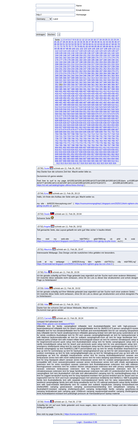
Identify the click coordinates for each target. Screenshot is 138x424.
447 (117, 96)
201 (93, 62)
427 (101, 93)
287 (117, 73)
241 (60, 69)
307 (68, 78)
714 (97, 134)
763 (101, 141)
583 (85, 116)
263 (85, 71)
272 (56, 73)
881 (60, 159)
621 (109, 120)
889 (93, 159)
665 (93, 127)
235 (101, 67)
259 (68, 71)
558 (113, 111)
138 (97, 53)
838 (80, 152)
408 (88, 91)
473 (93, 100)
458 (97, 98)
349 (109, 82)
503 (85, 105)
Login (79, 422)
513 (60, 107)
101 (77, 49)
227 (68, 67)
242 (64, 69)
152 (88, 55)
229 (76, 67)
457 (93, 98)
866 (64, 156)
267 (101, 71)
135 (85, 53)
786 (64, 145)
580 (73, 116)
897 (60, 161)
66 (107, 44)
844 (105, 152)
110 (113, 49)
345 (93, 82)
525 (109, 107)
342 (80, 82)
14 (89, 40)
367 (117, 84)
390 (80, 89)
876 (105, 156)
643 (68, 125)
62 (95, 44)
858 (97, 154)
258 (64, 71)
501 (76, 105)
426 (97, 93)
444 (105, 96)
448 (56, 98)
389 (76, 89)
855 (85, 154)
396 (105, 89)
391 (85, 89)
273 (60, 73)
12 (83, 40)
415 (117, 91)
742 (80, 138)
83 (90, 46)
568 (88, 114)
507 (101, 105)
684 (105, 129)
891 (101, 159)
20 (106, 40)
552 (88, 111)
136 (88, 53)
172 (105, 58)
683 (101, 129)
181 (76, 60)
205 (109, 62)
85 (95, 46)
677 (76, 129)
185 (93, 60)
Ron (46, 272)
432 (56, 96)
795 (101, 145)
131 (68, 53)
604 (105, 118)
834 (64, 152)
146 (64, 55)
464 (56, 100)
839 (85, 152)
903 (85, 161)
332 (105, 80)
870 (80, 156)
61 (92, 44)
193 (60, 62)
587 (101, 116)
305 (60, 78)
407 (85, 91)
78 (75, 46)
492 (105, 102)
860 (105, 154)
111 (117, 49)
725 (76, 136)
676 (73, 129)
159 (117, 55)
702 (113, 132)
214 (80, 64)
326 (80, 80)
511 (117, 105)
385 (60, 89)
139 (101, 53)
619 (101, 120)
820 (73, 150)
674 (64, 129)
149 (76, 55)
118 (80, 51)
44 (110, 42)
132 (73, 53)
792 (88, 145)
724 (73, 136)
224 (56, 67)
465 (60, 100)
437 (76, 96)
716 (105, 134)
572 (105, 114)
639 (117, 123)
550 (80, 111)
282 (97, 73)
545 (60, 111)
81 (84, 46)
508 (105, 105)
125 (109, 51)
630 (80, 123)
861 (109, 154)
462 (113, 98)
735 (117, 136)
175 (117, 58)
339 (68, 82)
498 (64, 105)
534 (80, 109)
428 (105, 93)
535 (85, 109)
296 (88, 76)
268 (105, 71)
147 (68, 55)
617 (93, 120)
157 (109, 55)
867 (68, 156)
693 (76, 132)
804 (73, 147)
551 (85, 111)
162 (64, 58)
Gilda (46, 288)
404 (73, 91)
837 (76, 152)
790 (80, 145)
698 (97, 132)
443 (101, 96)
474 (97, 100)
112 (56, 51)
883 (68, 159)
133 (76, 53)
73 (61, 46)
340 (73, 82)
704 (56, 134)
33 (78, 42)
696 (88, 132)
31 (72, 42)
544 (56, 111)
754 (64, 141)
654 (113, 125)
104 (89, 49)
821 (76, 150)
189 (109, 60)
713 (93, 134)
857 (93, 154)
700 (105, 132)
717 (109, 134)
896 (56, 161)
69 (116, 44)
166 (80, 58)
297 (93, 76)
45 (113, 42)
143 (117, 53)
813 (109, 147)
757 (76, 141)
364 (105, 84)
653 (109, 125)
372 (73, 87)
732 (105, 136)
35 (84, 42)
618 (97, 120)
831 (117, 150)
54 (72, 44)
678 (80, 129)
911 (117, 161)
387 (68, 89)
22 (112, 40)
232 (88, 67)
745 (93, 138)
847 (117, 152)
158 (113, 55)
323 (68, 80)
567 (85, 114)
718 (113, 134)
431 (117, 93)
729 (93, 136)
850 (64, 154)
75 (67, 46)
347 (101, 82)
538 (97, 109)
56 (78, 44)
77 (72, 46)
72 (58, 46)
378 (97, 87)
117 (76, 51)
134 (80, 53)
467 (68, 100)
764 (105, 141)
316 (105, 78)
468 (73, 100)
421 (76, 93)
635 (101, 123)
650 (97, 125)
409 (93, 91)
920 (90, 163)
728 (88, 136)
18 (100, 40)
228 (73, 67)
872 (88, 156)
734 (113, 136)
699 (101, 132)
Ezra (46, 193)
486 (80, 102)
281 (93, 73)
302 (113, 76)
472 (88, 100)
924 (106, 163)
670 (113, 127)
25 (55, 42)
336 (56, 82)
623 (117, 120)
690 (64, 132)
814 (113, 147)
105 (93, 49)
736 (56, 138)
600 (88, 118)
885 (76, 159)
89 (107, 46)
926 (114, 163)
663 (85, 127)
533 (76, 109)
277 (76, 73)
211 (68, 64)
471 (85, 100)
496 (56, 105)
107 (101, 49)
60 (90, 44)
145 (60, 55)
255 (117, 69)
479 (117, 100)
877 (109, 156)
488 (88, 102)
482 (64, 102)
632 (88, 123)
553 (93, 111)
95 (58, 49)
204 (105, 62)
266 (97, 71)
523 (101, 107)
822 (80, 150)
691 (68, 132)
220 (105, 64)
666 (97, 127)
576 (56, 116)
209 (60, 64)
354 (64, 84)
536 (88, 109)
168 (88, 58)
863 (117, 154)
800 (56, 147)
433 (60, 96)
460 (105, 98)
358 (80, 84)
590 (113, 116)
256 (56, 71)
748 (105, 138)
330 (97, 80)
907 (101, 161)
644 (73, 125)
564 (73, 114)
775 (85, 143)
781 (109, 143)
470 (80, 100)
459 (101, 98)
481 (60, 102)
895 (117, 159)
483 (68, 102)
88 (104, 46)
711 (85, 134)
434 (64, 96)
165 (76, 58)
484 (73, 102)
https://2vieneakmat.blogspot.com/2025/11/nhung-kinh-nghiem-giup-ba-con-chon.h (74, 264)
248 (88, 69)
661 (76, 127)
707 (68, 134)
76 (70, 46)
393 (93, 89)
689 (60, 132)
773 (76, 143)
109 (109, 49)
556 (105, 111)
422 (80, 93)
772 (73, 143)
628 (73, 123)
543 (117, 109)
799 (117, 145)
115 (68, 51)
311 (85, 78)
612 (73, 120)
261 (76, 71)
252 (105, 69)
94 (55, 49)
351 (117, 82)
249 (93, 69)
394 (97, 89)
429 (109, 93)
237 (109, 67)
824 (88, 150)
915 (70, 163)
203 (101, 62)
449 (60, 98)
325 (76, 80)
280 (88, 73)
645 (76, 125)
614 (80, 120)
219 (101, 64)
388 (73, 89)
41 (101, 42)
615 (85, 120)
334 (113, 80)
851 (68, 154)
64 (101, 44)
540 (105, 109)
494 (113, 102)
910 (113, 161)
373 (76, 87)
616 (88, 120)
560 (56, 114)
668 (105, 127)
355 (68, 84)
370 (64, 87)
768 (56, 143)
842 (97, 152)
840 (88, 152)
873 (93, 156)
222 (113, 64)
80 (81, 46)
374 (80, 87)
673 (60, 129)
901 (76, 161)
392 (88, 89)
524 (105, 107)
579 (68, 116)
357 (76, 84)
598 (80, 118)
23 (115, 40)
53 (70, 44)
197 (76, 62)
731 (101, 136)
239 (117, 67)
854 (80, 154)
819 (68, 150)
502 (80, 105)
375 (85, 87)
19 (103, 40)
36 (87, 42)
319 (117, 78)
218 (97, 64)
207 (117, 62)
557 (109, 111)
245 (76, 69)
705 (60, 134)
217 (93, 64)
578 (64, 116)
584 (88, 116)
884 (73, 159)
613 (76, 120)
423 (85, 93)
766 (113, 141)
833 (60, 152)
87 (101, 46)
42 (104, 42)
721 (60, 136)
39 (95, 42)
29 (67, 42)
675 (68, 129)
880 (56, 159)
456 (88, 98)
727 (85, 136)
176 (56, 60)
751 (117, 138)
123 (101, 51)
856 (88, 154)
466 (64, 100)
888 (88, 159)
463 (117, 98)
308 (73, 78)
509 (109, 105)
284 (105, 73)
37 (90, 42)
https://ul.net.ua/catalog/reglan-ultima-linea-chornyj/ (60, 185)
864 (56, 156)
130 (64, 53)
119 (85, 51)
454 (80, 98)
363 (101, 84)
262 (80, 71)
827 (101, 150)
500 (73, 105)
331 (101, 80)
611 (68, 120)
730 (97, 136)
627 (68, 123)
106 (97, 49)
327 (85, 80)
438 (80, 96)
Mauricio (48, 249)
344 (88, 82)
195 (68, 62)
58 (84, 44)
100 (73, 49)
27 (61, 42)
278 (80, 73)
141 (109, 53)
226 (64, 67)
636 (105, 123)
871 (85, 156)
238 (113, 67)
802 (64, 147)
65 (104, 44)
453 (76, 98)
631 (85, 123)
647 (85, 125)
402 (64, 91)
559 (117, 111)
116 (73, 51)
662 (80, 127)
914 (66, 163)
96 (61, 49)
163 (68, 58)
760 (88, 141)
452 (73, 98)
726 (80, 136)
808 (88, 147)
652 (105, 125)
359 (85, 84)
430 (113, 93)
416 (56, 93)
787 (68, 145)
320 (56, 80)
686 (113, 129)
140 (105, 53)
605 (109, 118)
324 (73, 80)
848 (56, 154)
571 (101, 114)
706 (64, 134)
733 (109, 136)
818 (64, 150)
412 (105, 91)
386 (64, 89)
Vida (46, 304)
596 (73, 118)
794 (97, 145)
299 (101, 76)
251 (101, 69)
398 (113, 89)
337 (60, 82)
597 (76, 118)
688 (56, 132)
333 (109, 80)
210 (64, 64)
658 (64, 127)
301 (109, 76)
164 (73, 58)
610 (64, 120)
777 (93, 143)
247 (85, 69)
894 (113, 159)
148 (73, 55)
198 (80, 62)
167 (85, 58)
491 (101, 102)
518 (80, 107)
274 (64, 73)
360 (88, 84)
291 (68, 76)
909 (109, 161)
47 (118, 42)
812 (105, 147)
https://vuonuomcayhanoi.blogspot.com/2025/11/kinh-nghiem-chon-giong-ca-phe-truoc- (77, 241)
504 (88, 105)
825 (93, 150)
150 (80, 55)
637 (109, 123)
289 (60, 76)
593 (60, 118)
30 (70, 42)
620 (105, 120)
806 (80, 147)
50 (61, 44)
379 (101, 87)
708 (73, 134)
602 (97, 118)
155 (101, 55)
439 (85, 96)
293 (76, 76)
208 (56, 64)
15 (92, 40)
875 (101, 156)
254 (113, 69)
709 (76, 134)
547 (68, 111)
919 (86, 163)
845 (109, 152)
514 (64, 107)
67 (110, 44)
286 (113, 73)
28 (64, 42)
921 (94, 163)
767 (117, 141)
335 (117, 80)
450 (64, 98)
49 (58, 44)
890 (97, 159)
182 (80, 60)
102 (81, 49)
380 (105, 87)
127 (117, 51)
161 (60, 58)
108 (105, 49)
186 (97, 60)
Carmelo (48, 318)
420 (73, 93)
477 (109, 100)
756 (73, 141)
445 (109, 96)
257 (60, 71)
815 (117, 147)
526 (113, 107)
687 (117, 129)
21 (109, 40)
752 (56, 141)
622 (113, 120)
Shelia (47, 402)
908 (105, 161)
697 (93, 132)
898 (64, 161)
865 (60, 156)
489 (93, 102)
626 (64, 123)
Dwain (47, 214)
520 (88, 107)
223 (117, 64)
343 (85, 82)
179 (68, 60)
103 (85, 49)
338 (64, 82)
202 (97, 62)
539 (101, 109)
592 (56, 118)
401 (60, 91)
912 (58, 163)
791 (85, 145)
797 (109, 145)
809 (93, 147)
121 (93, 51)
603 (101, 118)
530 (64, 109)
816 (56, 150)
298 (97, 76)
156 (105, 55)
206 (113, 62)
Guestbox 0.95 (90, 422)
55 (75, 44)
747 (101, 138)
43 (107, 42)
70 (118, 44)
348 (105, 82)
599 (85, 118)
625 (60, 123)
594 (64, 118)
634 (97, 123)
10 (77, 40)
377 (93, 87)
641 (60, 125)
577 (60, 116)
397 (109, 89)
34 (81, 42)
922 (98, 163)
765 (109, 141)
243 (68, 69)
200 (88, 62)
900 (73, 161)
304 (56, 78)
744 (88, 138)
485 (76, 102)
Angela (47, 226)
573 (109, 114)
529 (60, 109)
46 (116, 42)
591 (117, 116)
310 (80, 78)
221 (109, 64)
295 (85, 76)
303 (117, 76)
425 (93, 93)
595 (68, 118)
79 (78, 46)
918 (82, 163)
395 (101, 89)
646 (80, 125)
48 (55, 44)
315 (101, 78)
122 (97, 51)
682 (97, 129)
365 (109, 84)
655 (117, 125)
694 (80, 132)
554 (97, 111)
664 (88, 127)
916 (74, 163)
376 (88, 87)
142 (113, 53)
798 (113, 145)
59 (87, 44)
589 (109, 116)
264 (88, 71)
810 (97, 147)
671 (117, 127)
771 (68, 143)
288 (56, 76)
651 (101, 125)
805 (76, 147)
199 (85, 62)
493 (109, 102)
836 (73, 152)
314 (97, 78)
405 (76, 91)
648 (88, 125)
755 (68, 141)
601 (93, 118)
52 (67, 44)
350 (113, 82)
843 (101, 152)
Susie (46, 168)
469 (76, 100)
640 (56, 125)
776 (88, 143)
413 (109, 91)
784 (56, 145)
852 (73, 154)
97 (64, 49)
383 (117, 87)
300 (105, 76)
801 (60, 147)
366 (113, 84)
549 (76, 111)
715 (101, 134)
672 (56, 129)
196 (73, 62)
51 (64, 44)
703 (117, 132)
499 (68, 105)
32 (75, 42)
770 (64, 143)
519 (85, 107)
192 (56, 62)
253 (109, 69)
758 (80, 141)
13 (86, 40)
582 (80, 116)
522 (97, 107)
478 (113, 100)
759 (85, 141)
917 (78, 163)
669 (109, 127)
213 (76, 64)
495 (117, 102)
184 (88, 60)
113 (60, 51)
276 (73, 73)
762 (97, 141)
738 (64, 138)
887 (85, 159)
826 (97, 150)
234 (97, 67)
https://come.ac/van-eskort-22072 (79, 414)
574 (113, 114)
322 (64, 80)
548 (73, 111)
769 (60, 143)
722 (64, 136)
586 (97, 116)
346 (97, 82)
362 (97, 84)
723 (68, 136)
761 (93, 141)
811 (101, 147)
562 (64, 114)
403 (68, 91)
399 (117, 89)
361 (93, 84)
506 (97, 105)
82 (87, 46)
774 (80, 143)
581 (76, 116)
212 (73, 64)
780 (105, 143)
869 (76, 156)
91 (113, 46)
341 (76, 82)
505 (93, 105)
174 (113, 58)
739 (68, 138)
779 (101, 143)
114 (64, 51)
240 (56, 69)
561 (60, 114)
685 (109, 129)
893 (109, 159)
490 (97, 102)
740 (73, 138)
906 (97, 161)
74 (64, 46)
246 (80, 69)
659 (68, 127)
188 (105, 60)
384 (56, 89)
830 (113, 150)
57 (81, 44)
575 (117, 114)
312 (88, 78)
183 (85, 60)
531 (68, 109)
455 (85, 98)
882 (64, 159)
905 (93, 161)
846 (113, 152)
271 (117, 71)
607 (117, 118)
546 (64, 111)
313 (93, 78)
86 (98, 46)
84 (92, 46)
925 (110, 163)
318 (113, 78)
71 (55, 46)
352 (56, 84)
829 (109, 150)
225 (60, 67)
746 (97, 138)
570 (97, 114)
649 (93, 125)
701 (109, 132)
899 (68, 161)
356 (73, 84)
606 (113, 118)
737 (60, 138)
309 (76, 78)
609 (60, 120)
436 (73, 96)
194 (64, 62)
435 (68, 96)
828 (105, 150)
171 (101, 58)
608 (56, 120)
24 (118, 40)
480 (56, 102)
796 (105, 145)
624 (56, 123)
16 (95, 40)
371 (68, 87)
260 (73, 71)
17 (98, 40)
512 (56, 107)
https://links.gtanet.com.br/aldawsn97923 (55, 324)
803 (68, 147)
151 (85, 55)
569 (93, 114)
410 (97, 91)
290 (64, 76)
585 (93, 116)
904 (88, 161)
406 (80, 91)
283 (101, 73)
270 (113, 71)
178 (64, 60)
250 (97, 69)
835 (68, 152)
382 (113, 87)
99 (70, 49)
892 (105, 159)
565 (76, 114)
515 (68, 107)
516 (73, 107)
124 (105, 51)
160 (56, 58)
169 (93, 58)
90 (110, 46)
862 (113, 154)
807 (85, 147)
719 (117, 134)
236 (105, 67)
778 (97, 143)
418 (64, 93)
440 (88, 96)
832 (56, 152)
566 (80, 114)
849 (60, 154)
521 (93, 107)
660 (73, 127)
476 (105, 100)
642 (64, 125)
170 (97, 58)
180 (73, 60)
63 (98, 44)
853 (76, 154)
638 (113, 123)
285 (109, 73)
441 (93, 96)
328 (88, 80)
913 (62, 163)
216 (88, 64)
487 (85, 102)
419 (68, 93)
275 (68, 73)
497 (60, 105)
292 (73, 76)
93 (118, 46)
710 (80, 134)
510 (113, 105)
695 (85, 132)
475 (101, 100)
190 (113, 60)
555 (101, 111)
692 (73, 132)
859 (101, 154)
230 (80, 67)
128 (56, 53)
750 (113, 138)
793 (93, 145)
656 (56, 127)
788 (73, 145)
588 (105, 116)
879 (117, 156)
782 (113, 143)
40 (98, 42)
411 (101, 91)
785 (60, 145)
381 (109, 87)
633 (93, 123)
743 (85, 138)
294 (80, 76)
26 (58, 42)
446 (113, 96)
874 (97, 156)
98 (67, 49)
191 (117, 60)
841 (93, 152)
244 (73, 69)
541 (109, 109)
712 (88, 134)
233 (93, 67)
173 (109, 58)
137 (93, 53)
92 (116, 46)
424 (88, 93)
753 (60, 141)
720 (56, 136)
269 (109, 71)
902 (80, 161)
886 (80, 159)
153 (93, 55)
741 (76, 138)
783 (117, 143)
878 (113, 156)
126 (113, 51)
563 (68, 114)
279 (85, 73)
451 (68, 98)
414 (113, 91)
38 (92, 42)
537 (93, 109)
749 (109, 138)
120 (88, 51)
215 (85, 64)
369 (60, 87)
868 (73, 156)
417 (60, 93)
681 (93, 129)
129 (60, 53)
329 (93, 80)
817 (60, 150)
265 (93, 71)
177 (60, 60)
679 (85, 129)
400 (56, 91)
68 (113, 44)
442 (97, 96)
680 (88, 129)
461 (109, 98)
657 (60, 127)
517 (76, 107)
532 (73, 109)
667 (101, 127)
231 (85, 67)
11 (80, 40)
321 (60, 80)
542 (113, 109)
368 (56, 87)
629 (76, 123)
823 (85, 150)
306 (64, 78)
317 (109, 78)
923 (102, 163)
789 (76, 145)
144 (56, 55)
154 (97, 55)
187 (101, 60)
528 (56, 109)
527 (117, 107)
